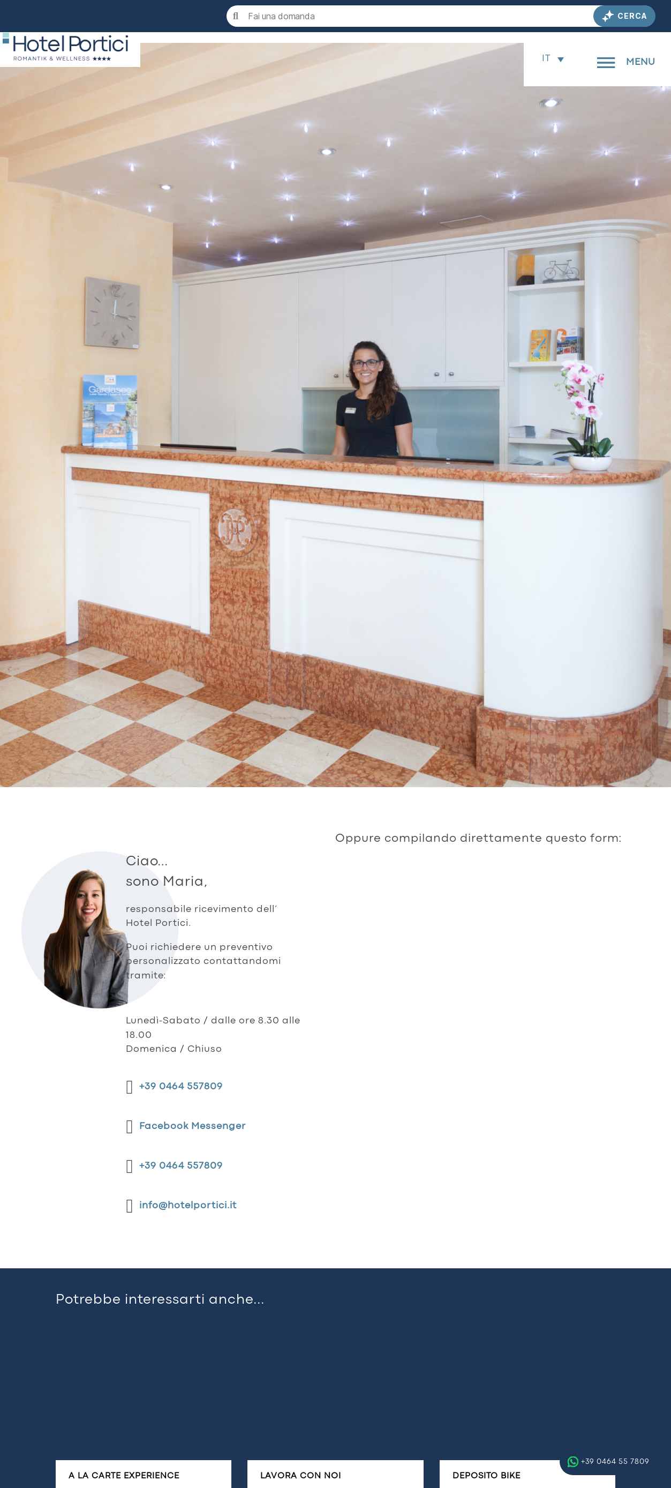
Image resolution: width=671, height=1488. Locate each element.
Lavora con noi (300, 1476)
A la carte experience (124, 1476)
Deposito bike (487, 1476)
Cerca (624, 16)
